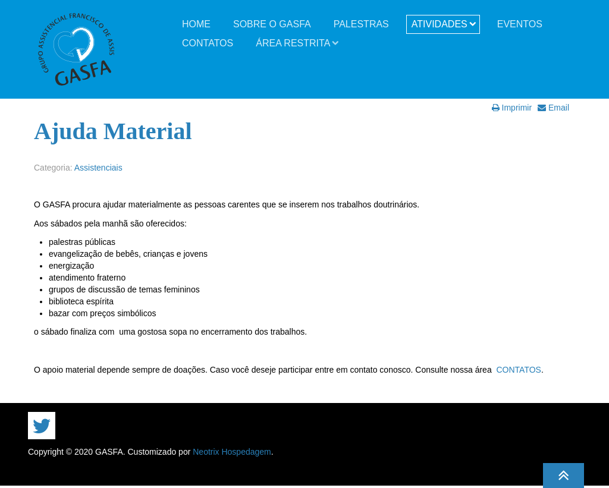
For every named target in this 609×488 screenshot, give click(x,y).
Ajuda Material (113, 131)
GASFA (76, 49)
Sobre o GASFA (272, 24)
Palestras (361, 24)
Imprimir (512, 107)
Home (196, 24)
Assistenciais (98, 167)
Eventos (519, 24)
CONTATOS (518, 369)
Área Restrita (293, 43)
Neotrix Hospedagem (232, 451)
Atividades (439, 24)
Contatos (207, 43)
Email (553, 107)
